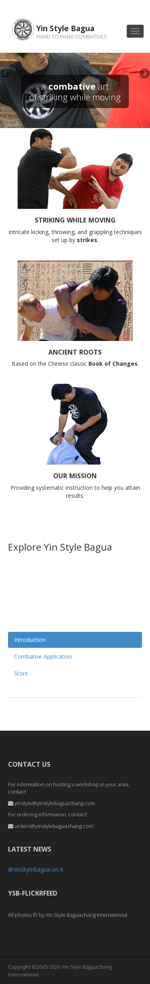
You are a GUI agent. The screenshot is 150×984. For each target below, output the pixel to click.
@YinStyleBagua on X (35, 869)
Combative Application (43, 656)
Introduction (30, 639)
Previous (6, 74)
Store (21, 673)
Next (144, 74)
